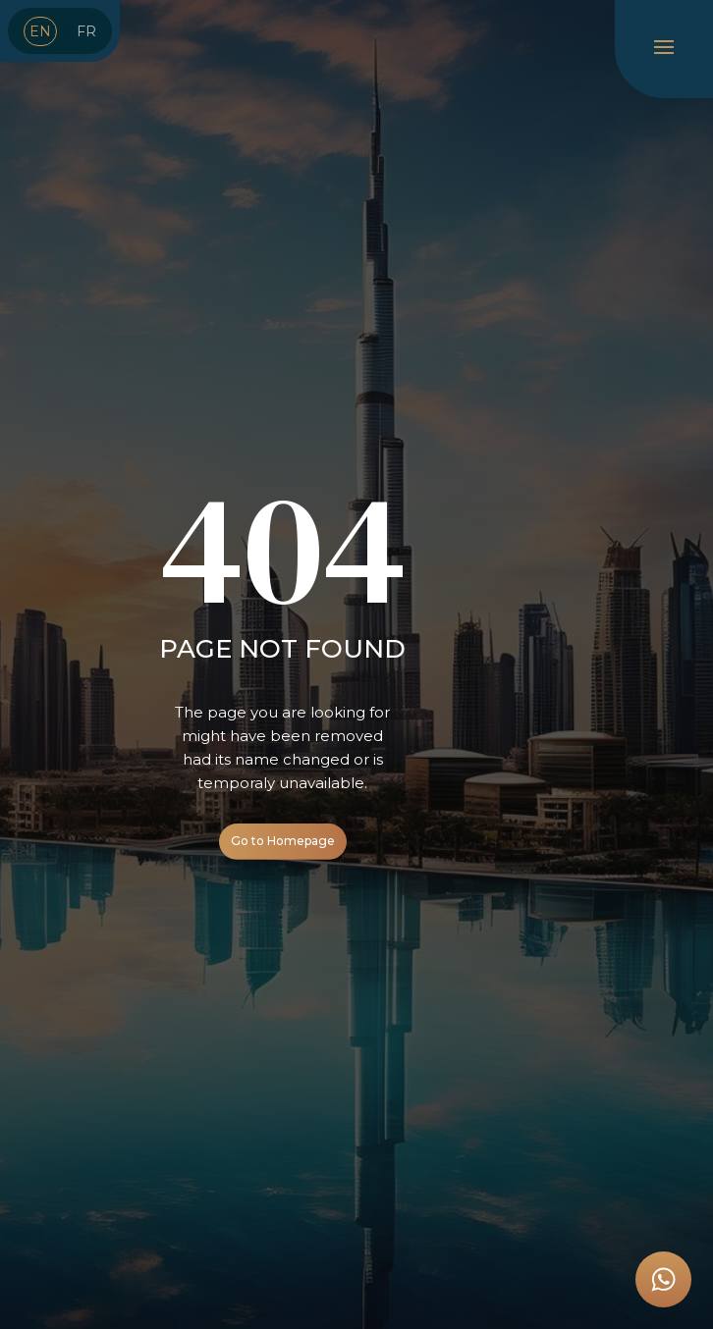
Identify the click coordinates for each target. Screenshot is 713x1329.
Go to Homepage (283, 840)
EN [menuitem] (40, 31)
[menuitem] (40, 31)
